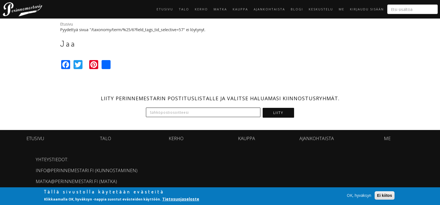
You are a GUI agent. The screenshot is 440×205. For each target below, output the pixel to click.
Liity (278, 112)
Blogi (297, 9)
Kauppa (240, 9)
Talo (184, 9)
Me (341, 9)
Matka (220, 9)
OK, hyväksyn (359, 195)
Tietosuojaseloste (180, 199)
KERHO (201, 9)
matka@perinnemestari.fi (67, 181)
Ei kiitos (384, 195)
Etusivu (165, 9)
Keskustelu (321, 9)
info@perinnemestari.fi (65, 170)
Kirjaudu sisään (367, 9)
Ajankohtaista (269, 9)
